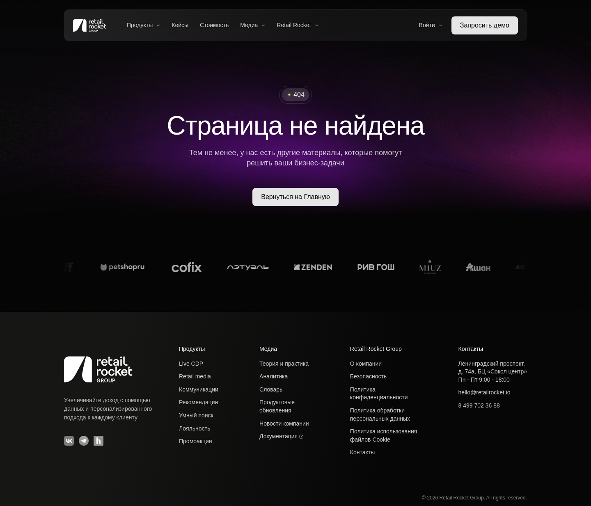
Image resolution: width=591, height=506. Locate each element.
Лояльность (194, 428)
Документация (281, 436)
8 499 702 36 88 (479, 405)
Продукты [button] (143, 25)
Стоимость (214, 25)
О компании (366, 363)
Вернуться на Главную (295, 196)
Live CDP (191, 363)
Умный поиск (196, 415)
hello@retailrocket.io (484, 392)
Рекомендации (198, 402)
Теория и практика (284, 363)
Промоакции (195, 441)
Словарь (270, 389)
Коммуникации (198, 389)
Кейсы (180, 25)
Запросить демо (484, 25)
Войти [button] (430, 25)
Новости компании (284, 423)
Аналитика (273, 376)
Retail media (195, 376)
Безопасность (368, 376)
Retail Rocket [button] (297, 25)
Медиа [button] (252, 25)
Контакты (362, 452)
